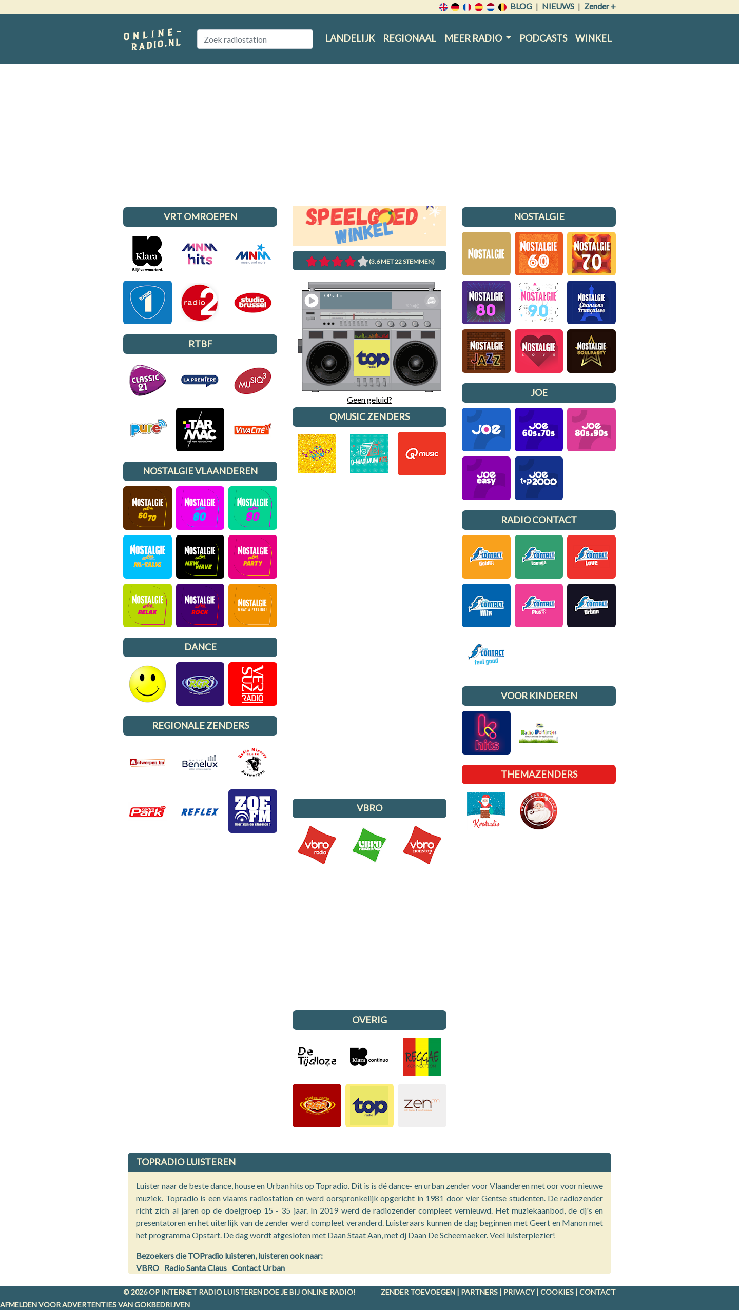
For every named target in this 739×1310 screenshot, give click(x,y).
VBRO (147, 1268)
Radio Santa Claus (195, 1268)
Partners (479, 1291)
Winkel (593, 38)
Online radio (327, 1291)
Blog (521, 6)
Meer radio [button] (473, 38)
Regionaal (409, 38)
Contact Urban (258, 1268)
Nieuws (558, 6)
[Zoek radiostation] (255, 39)
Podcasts (543, 38)
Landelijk (350, 38)
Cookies (557, 1291)
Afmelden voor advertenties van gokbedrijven (95, 1304)
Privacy (519, 1291)
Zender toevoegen (418, 1291)
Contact (597, 1291)
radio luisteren (230, 1291)
